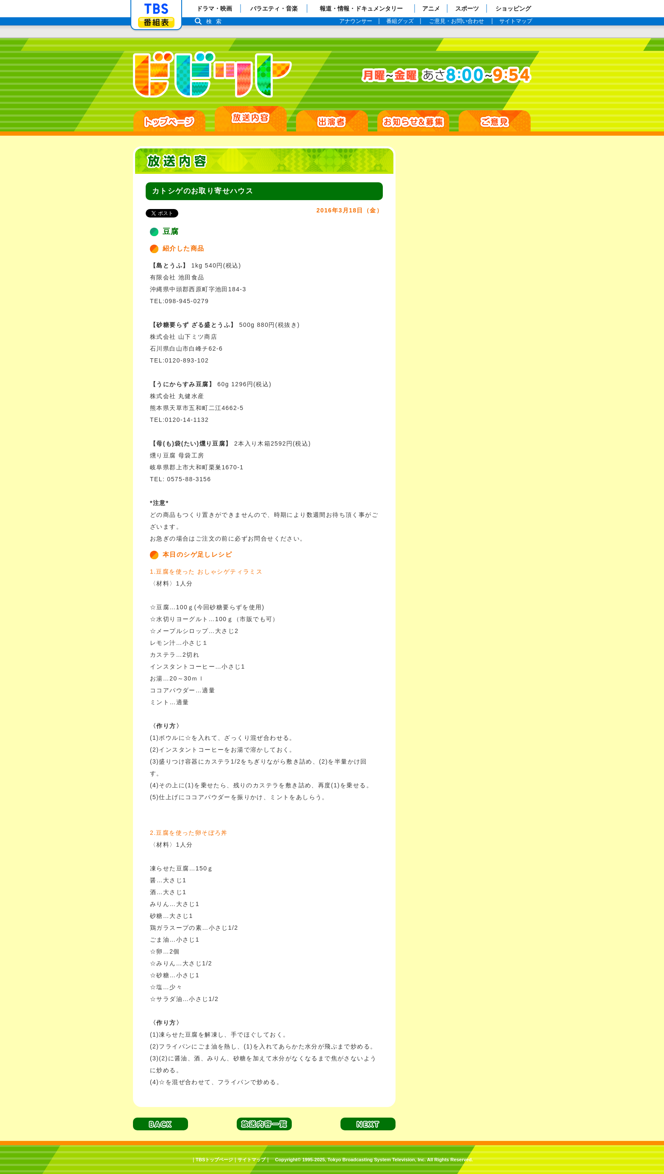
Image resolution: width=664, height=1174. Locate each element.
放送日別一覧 (251, 118)
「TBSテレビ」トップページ (156, 8)
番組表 (156, 22)
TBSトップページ (214, 1159)
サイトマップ (252, 1159)
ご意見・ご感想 (495, 120)
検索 (216, 21)
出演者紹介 (332, 120)
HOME (169, 120)
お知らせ (413, 120)
